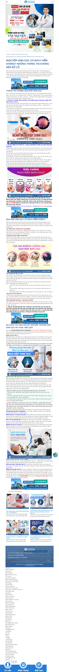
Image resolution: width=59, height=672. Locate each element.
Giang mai (8, 627)
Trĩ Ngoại (7, 637)
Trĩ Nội (7, 636)
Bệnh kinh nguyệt (10, 603)
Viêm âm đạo (8, 594)
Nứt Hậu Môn (9, 641)
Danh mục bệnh (9, 569)
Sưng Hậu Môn (9, 646)
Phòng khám (8, 612)
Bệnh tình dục (9, 626)
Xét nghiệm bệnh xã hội (11, 623)
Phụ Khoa (8, 593)
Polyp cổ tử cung (10, 596)
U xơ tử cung (8, 611)
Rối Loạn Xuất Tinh (10, 578)
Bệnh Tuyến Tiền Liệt (11, 574)
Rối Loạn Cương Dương (11, 581)
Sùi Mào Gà (8, 618)
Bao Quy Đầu (9, 573)
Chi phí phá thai (9, 656)
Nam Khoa (8, 571)
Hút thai (7, 659)
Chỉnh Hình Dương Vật (11, 588)
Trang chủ (8, 568)
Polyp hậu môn (9, 647)
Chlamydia (8, 631)
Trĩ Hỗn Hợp (8, 639)
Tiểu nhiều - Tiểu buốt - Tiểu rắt (13, 589)
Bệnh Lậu (8, 621)
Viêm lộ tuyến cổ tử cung (12, 599)
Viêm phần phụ (9, 604)
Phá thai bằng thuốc (10, 651)
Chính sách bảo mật (29, 565)
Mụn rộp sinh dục (10, 624)
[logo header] (29, 1)
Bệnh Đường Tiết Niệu (11, 579)
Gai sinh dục (8, 619)
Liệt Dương (8, 583)
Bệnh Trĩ (7, 634)
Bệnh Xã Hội (8, 616)
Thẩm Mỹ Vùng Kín (10, 614)
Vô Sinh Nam (8, 584)
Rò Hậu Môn (8, 642)
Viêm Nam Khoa (9, 591)
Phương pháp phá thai (11, 652)
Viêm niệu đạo (9, 598)
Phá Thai (7, 649)
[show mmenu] (7, 1)
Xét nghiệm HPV (9, 629)
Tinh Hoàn (8, 576)
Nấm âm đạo (8, 601)
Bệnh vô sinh (8, 609)
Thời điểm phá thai (10, 657)
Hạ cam (7, 632)
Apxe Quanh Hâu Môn (11, 644)
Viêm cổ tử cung (9, 608)
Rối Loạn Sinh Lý (10, 586)
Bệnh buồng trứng (10, 606)
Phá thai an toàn (9, 654)
